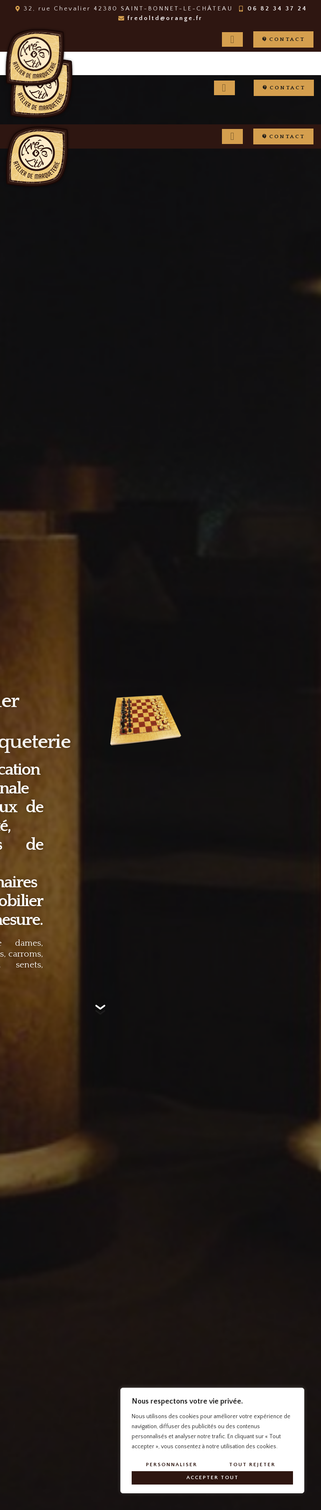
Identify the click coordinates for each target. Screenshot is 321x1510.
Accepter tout (212, 1477)
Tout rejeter (252, 1464)
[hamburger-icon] (232, 39)
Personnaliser (171, 1464)
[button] (283, 39)
